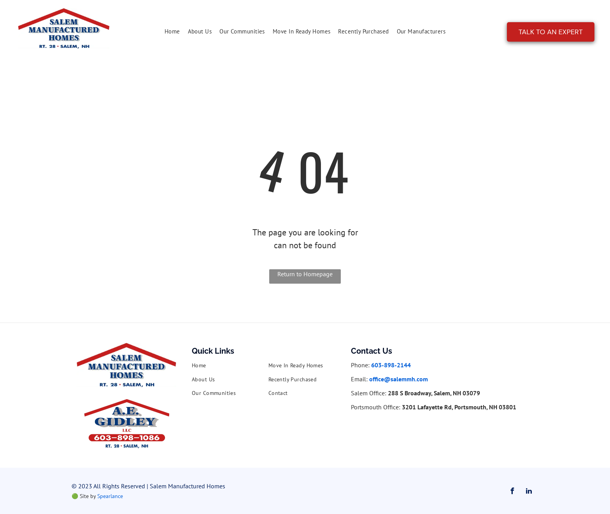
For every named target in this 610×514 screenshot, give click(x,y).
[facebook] (512, 492)
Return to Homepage (305, 274)
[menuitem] (172, 31)
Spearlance (110, 496)
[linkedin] (529, 492)
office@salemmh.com (398, 379)
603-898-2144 (391, 365)
